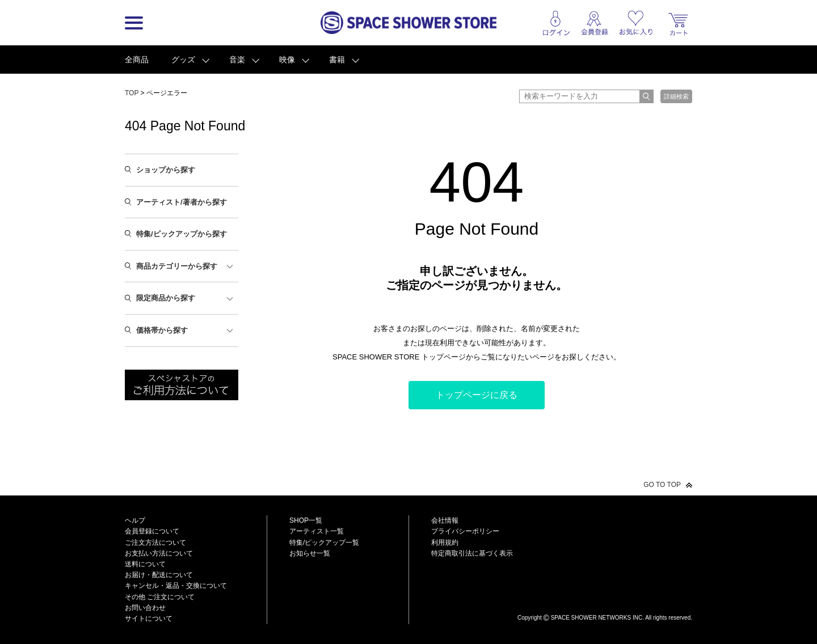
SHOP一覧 (305, 520)
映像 (287, 59)
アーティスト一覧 (316, 531)
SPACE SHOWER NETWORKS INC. (597, 618)
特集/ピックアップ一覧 (324, 542)
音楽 (237, 59)
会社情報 (444, 520)
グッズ (183, 59)
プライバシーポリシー (465, 531)
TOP (131, 93)
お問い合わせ (145, 608)
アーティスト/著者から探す (181, 202)
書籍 (337, 59)
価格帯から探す (162, 330)
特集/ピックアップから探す (181, 234)
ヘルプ (135, 520)
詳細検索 (676, 96)
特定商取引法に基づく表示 (472, 553)
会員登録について (152, 531)
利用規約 (444, 542)
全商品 (137, 59)
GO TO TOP (662, 485)
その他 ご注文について (160, 597)
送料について (145, 564)
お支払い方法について (159, 553)
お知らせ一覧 (309, 553)
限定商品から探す (165, 298)
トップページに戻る (476, 395)
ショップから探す (165, 170)
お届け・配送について (159, 575)
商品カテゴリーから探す (176, 266)
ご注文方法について (155, 542)
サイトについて (148, 618)
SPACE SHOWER (604, 599)
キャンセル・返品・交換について (176, 586)
